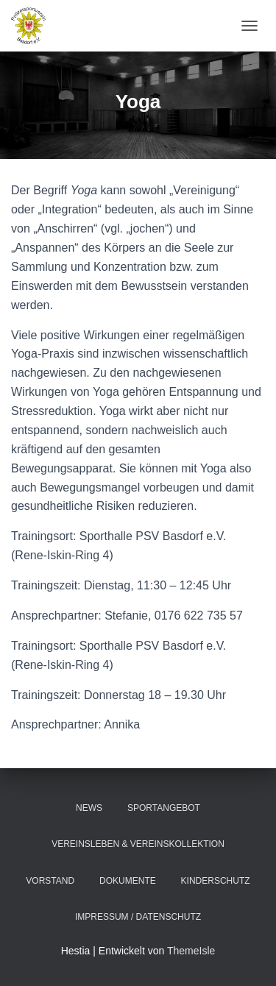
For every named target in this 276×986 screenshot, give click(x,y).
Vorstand (50, 881)
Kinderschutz (215, 881)
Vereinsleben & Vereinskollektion (138, 844)
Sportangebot (163, 808)
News (89, 808)
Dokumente (127, 881)
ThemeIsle (191, 951)
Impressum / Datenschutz (138, 917)
